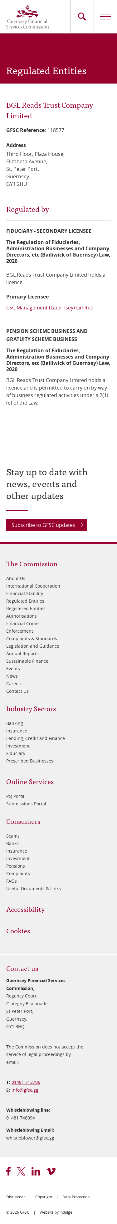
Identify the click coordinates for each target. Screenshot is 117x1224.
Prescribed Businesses (29, 761)
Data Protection (76, 1196)
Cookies (18, 930)
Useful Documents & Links (33, 888)
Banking (14, 723)
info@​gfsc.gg (25, 1090)
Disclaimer (15, 1196)
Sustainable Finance (27, 661)
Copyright (43, 1196)
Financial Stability (24, 593)
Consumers (23, 820)
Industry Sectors (31, 708)
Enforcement (19, 631)
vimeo (51, 1171)
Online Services (30, 781)
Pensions (15, 866)
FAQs (11, 881)
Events (13, 668)
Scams (13, 836)
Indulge (66, 1212)
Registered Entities (26, 608)
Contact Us (17, 691)
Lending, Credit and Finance (35, 738)
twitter (21, 1171)
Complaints (18, 873)
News (12, 676)
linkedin (36, 1171)
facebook (8, 1171)
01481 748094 (20, 1118)
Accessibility (25, 908)
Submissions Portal (26, 804)
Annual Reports (22, 653)
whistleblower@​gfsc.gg (30, 1138)
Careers (14, 683)
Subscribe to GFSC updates (43, 525)
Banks (12, 843)
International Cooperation (33, 586)
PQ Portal (16, 796)
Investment (18, 746)
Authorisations (21, 616)
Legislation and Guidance (32, 646)
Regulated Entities (25, 601)
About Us (15, 578)
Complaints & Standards (31, 638)
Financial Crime (22, 623)
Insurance (16, 731)
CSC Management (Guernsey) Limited (50, 307)
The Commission (31, 563)
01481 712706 (26, 1082)
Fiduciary (15, 753)
